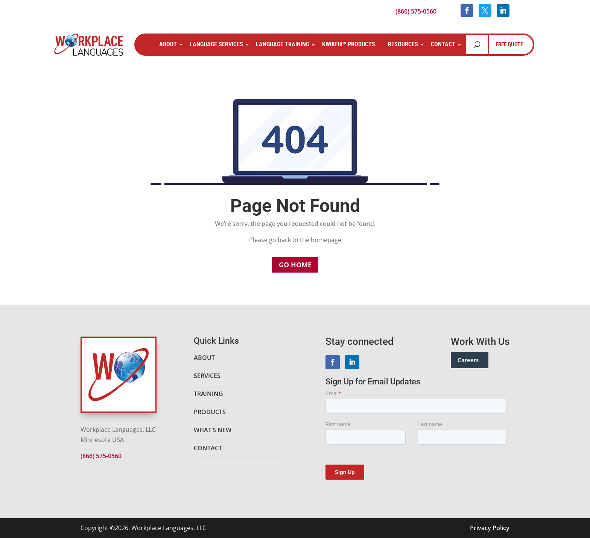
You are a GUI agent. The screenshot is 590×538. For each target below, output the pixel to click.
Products (210, 412)
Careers (468, 360)
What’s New (212, 430)
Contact (443, 44)
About (168, 44)
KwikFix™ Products (348, 44)
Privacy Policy (489, 528)
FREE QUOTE (509, 44)
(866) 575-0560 (415, 11)
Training (208, 394)
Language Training (282, 44)
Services (207, 376)
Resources (403, 44)
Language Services (216, 44)
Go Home (295, 264)
